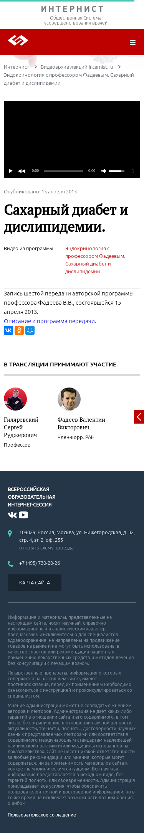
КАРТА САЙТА (34, 582)
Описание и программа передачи (49, 321)
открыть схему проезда (46, 547)
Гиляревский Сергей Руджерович (21, 427)
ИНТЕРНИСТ (72, 10)
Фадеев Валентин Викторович (81, 423)
